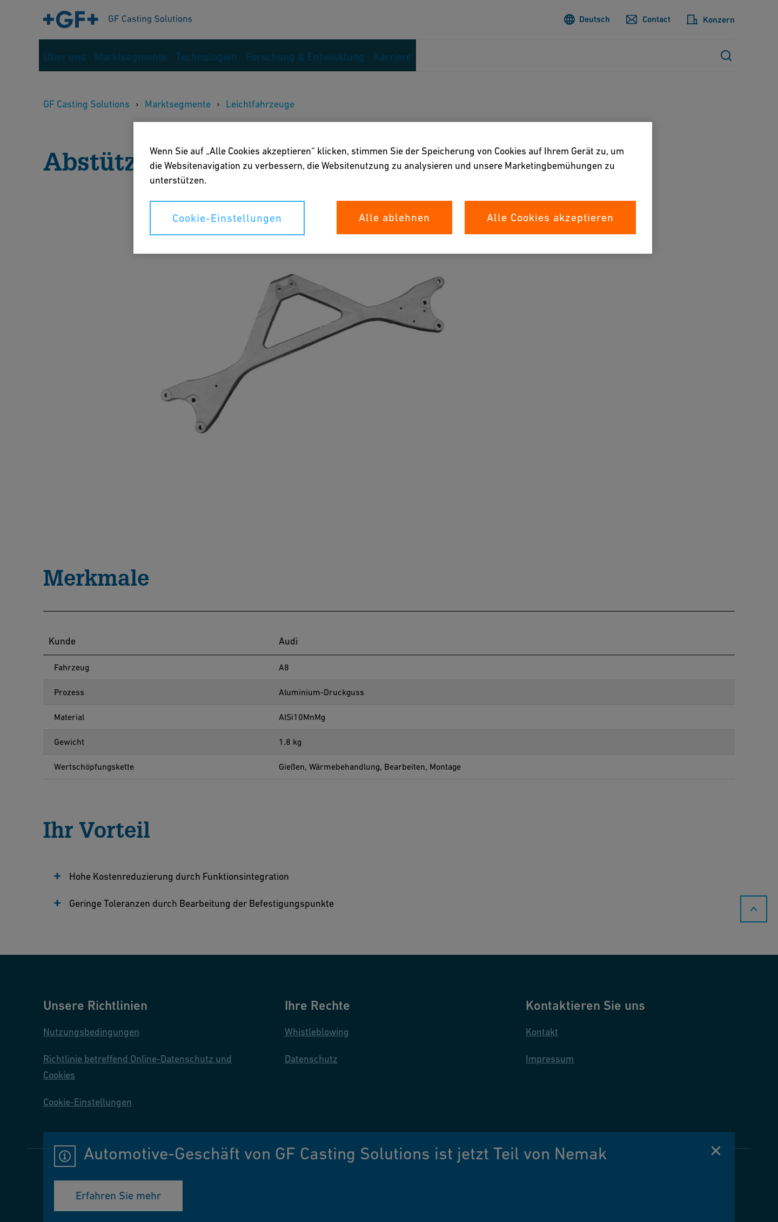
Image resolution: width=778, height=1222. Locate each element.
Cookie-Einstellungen (227, 218)
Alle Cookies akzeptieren (550, 217)
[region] (392, 188)
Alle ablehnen (394, 217)
